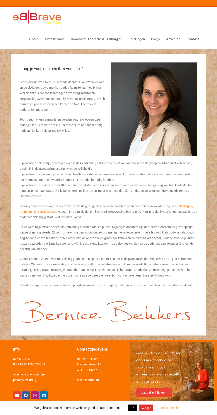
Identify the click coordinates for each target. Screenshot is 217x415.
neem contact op (88, 380)
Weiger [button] (146, 408)
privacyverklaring (24, 380)
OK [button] (132, 408)
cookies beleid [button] (169, 408)
